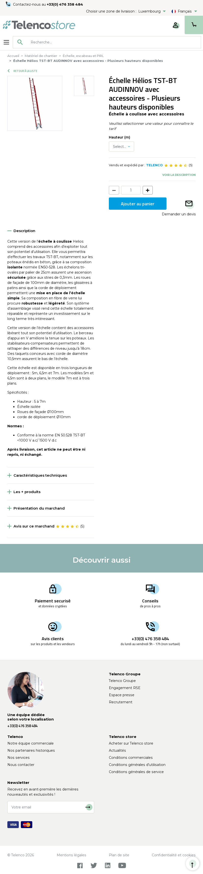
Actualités (117, 750)
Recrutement (120, 702)
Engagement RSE (124, 688)
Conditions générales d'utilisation (137, 765)
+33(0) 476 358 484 (65, 4)
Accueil (13, 56)
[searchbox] (114, 42)
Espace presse (121, 695)
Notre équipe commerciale (30, 743)
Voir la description (179, 175)
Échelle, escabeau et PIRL (83, 56)
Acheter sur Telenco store (131, 743)
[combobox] (107, 42)
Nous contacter (20, 765)
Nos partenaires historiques (31, 750)
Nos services (18, 757)
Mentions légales (71, 855)
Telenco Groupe (122, 681)
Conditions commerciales (131, 757)
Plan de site (119, 855)
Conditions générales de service (136, 772)
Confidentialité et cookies (174, 855)
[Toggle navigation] (6, 42)
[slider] (176, 165)
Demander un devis (179, 214)
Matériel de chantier (41, 56)
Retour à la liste (22, 71)
